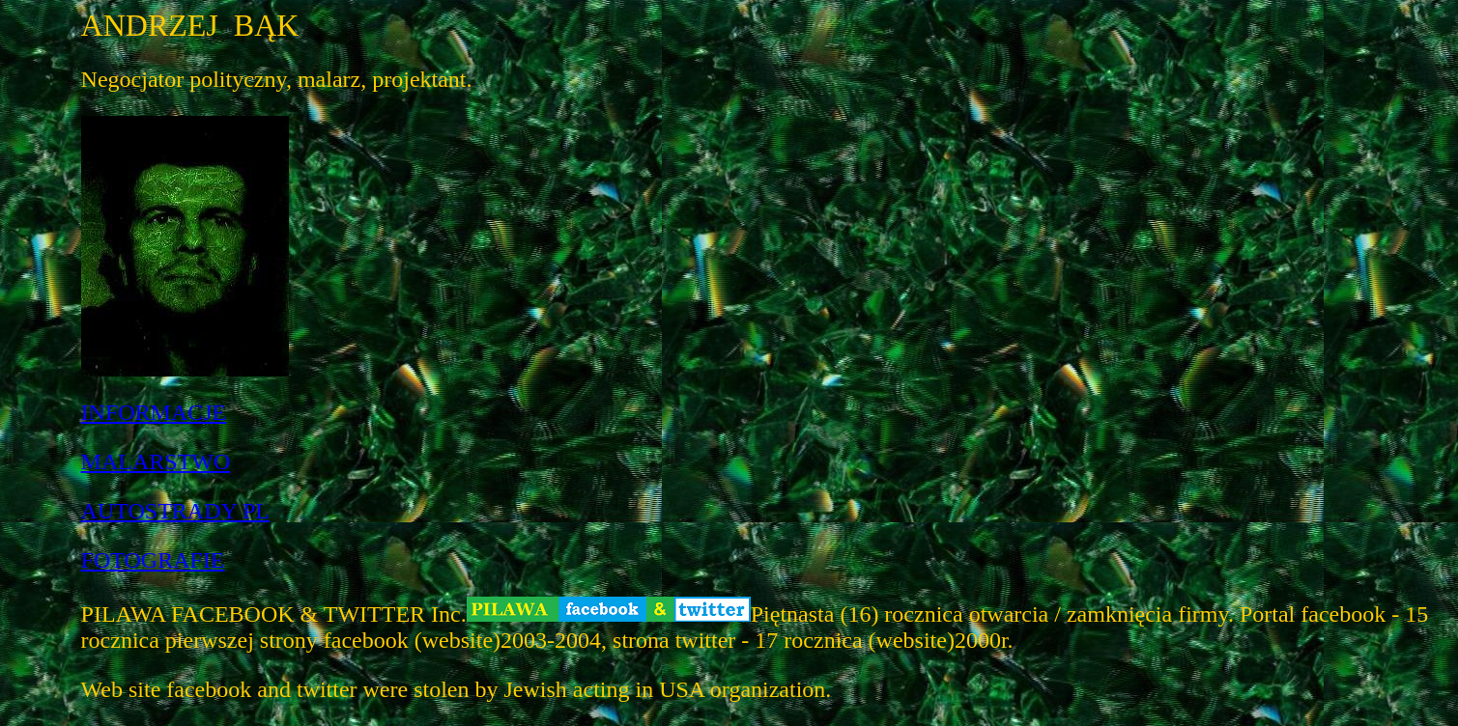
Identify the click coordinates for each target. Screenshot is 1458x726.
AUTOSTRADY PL (175, 510)
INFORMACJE (154, 412)
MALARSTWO (156, 461)
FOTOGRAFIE (153, 559)
